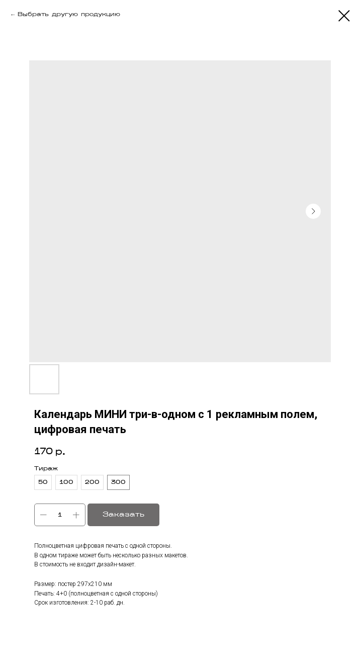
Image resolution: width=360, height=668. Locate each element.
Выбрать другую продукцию (69, 15)
